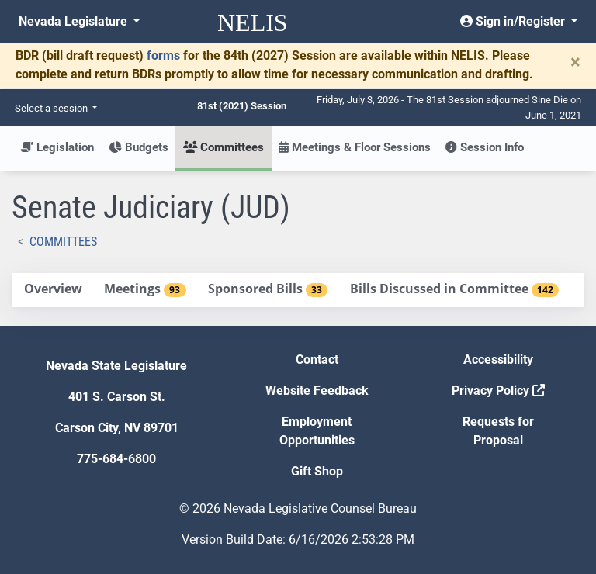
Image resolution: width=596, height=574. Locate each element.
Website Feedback (317, 390)
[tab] (52, 290)
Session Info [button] (484, 147)
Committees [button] (223, 147)
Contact (317, 359)
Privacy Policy (498, 390)
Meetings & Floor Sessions (355, 147)
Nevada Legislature (74, 21)
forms (163, 55)
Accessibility (498, 359)
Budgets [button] (138, 147)
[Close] (575, 62)
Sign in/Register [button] (514, 21)
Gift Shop (317, 471)
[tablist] (298, 290)
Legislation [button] (57, 147)
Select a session (52, 108)
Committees (63, 241)
